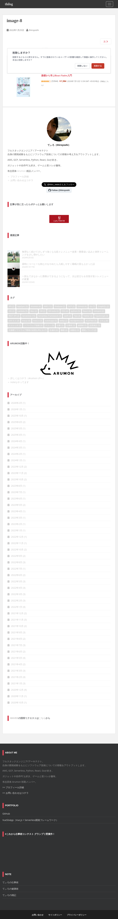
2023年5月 (16, 499)
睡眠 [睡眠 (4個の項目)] (64, 324)
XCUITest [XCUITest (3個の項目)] (91, 314)
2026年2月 (16, 397)
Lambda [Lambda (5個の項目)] (22, 305)
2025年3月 (16, 428)
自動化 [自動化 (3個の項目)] (74, 324)
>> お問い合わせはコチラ (15, 786)
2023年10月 (17, 473)
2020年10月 (17, 696)
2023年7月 (16, 486)
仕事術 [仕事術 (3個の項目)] (70, 319)
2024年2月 (16, 448)
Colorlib (61, 915)
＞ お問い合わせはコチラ (20, 180)
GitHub (6, 807)
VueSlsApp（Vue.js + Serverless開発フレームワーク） (30, 814)
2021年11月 (17, 613)
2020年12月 (17, 683)
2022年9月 (16, 550)
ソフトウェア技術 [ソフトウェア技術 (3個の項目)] (33, 319)
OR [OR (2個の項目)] (42, 305)
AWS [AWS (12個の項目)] (48, 300)
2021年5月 (16, 652)
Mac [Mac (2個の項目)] (33, 305)
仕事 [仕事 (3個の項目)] (60, 319)
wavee (14, 712)
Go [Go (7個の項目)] (92, 300)
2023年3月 (16, 511)
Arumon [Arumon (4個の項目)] (36, 300)
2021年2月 (16, 671)
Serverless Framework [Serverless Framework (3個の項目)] (49, 310)
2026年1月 (16, 403)
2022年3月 (16, 588)
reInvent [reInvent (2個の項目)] (99, 305)
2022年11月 (17, 537)
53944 (55, 81)
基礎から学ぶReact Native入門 (56, 75)
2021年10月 (17, 620)
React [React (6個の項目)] (87, 305)
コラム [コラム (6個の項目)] (103, 314)
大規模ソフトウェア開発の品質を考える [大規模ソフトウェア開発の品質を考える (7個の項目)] (28, 324)
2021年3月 (16, 664)
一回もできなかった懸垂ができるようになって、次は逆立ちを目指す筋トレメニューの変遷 (56, 273)
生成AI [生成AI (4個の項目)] (53, 324)
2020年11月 (17, 690)
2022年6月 (16, 569)
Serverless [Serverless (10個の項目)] (28, 310)
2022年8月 (16, 556)
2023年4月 (16, 505)
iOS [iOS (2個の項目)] (11, 305)
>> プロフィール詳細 (13, 781)
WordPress (81, 915)
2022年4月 (16, 581)
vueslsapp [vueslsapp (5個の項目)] (51, 314)
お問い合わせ (37, 909)
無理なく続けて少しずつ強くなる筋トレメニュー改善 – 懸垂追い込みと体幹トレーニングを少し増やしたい (58, 253)
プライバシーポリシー (76, 909)
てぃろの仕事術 (10, 876)
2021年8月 (16, 632)
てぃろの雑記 (9, 889)
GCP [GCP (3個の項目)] (71, 300)
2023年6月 (16, 492)
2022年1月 (16, 601)
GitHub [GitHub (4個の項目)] (82, 300)
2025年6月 (16, 416)
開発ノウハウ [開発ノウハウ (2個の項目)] (89, 324)
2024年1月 (16, 454)
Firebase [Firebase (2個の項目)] (60, 300)
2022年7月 (16, 562)
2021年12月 (17, 607)
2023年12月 (17, 460)
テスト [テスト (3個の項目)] (49, 319)
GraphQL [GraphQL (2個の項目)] (103, 300)
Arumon (21, 170)
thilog (9, 4)
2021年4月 (16, 658)
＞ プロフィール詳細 (18, 176)
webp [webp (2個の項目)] (64, 314)
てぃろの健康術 (10, 882)
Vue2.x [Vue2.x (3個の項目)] (37, 314)
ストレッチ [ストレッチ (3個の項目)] (15, 319)
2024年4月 (16, 435)
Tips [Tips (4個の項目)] (77, 310)
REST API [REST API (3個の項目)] (14, 310)
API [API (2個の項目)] (11, 300)
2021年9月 (16, 626)
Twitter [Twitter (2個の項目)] (87, 310)
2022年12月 (17, 530)
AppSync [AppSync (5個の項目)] (22, 300)
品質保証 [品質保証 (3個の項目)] (94, 319)
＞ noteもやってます (18, 376)
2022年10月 (17, 543)
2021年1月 (16, 677)
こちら (42, 712)
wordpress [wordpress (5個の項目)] (76, 314)
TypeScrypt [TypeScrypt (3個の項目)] (101, 310)
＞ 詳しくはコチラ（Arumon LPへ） (26, 372)
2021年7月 (16, 639)
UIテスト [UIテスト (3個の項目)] (14, 314)
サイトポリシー (55, 909)
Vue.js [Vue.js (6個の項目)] (26, 314)
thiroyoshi (34, 30)
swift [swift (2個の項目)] (67, 310)
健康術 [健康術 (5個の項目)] (82, 319)
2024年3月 (16, 441)
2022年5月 (16, 575)
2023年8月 (16, 479)
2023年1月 (16, 524)
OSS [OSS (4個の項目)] (65, 305)
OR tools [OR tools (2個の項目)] (53, 305)
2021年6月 (16, 645)
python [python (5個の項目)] (75, 305)
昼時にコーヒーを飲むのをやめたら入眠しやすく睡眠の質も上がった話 (46, 263)
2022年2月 (16, 594)
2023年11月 (17, 467)
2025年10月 (17, 409)
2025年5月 (16, 422)
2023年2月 (16, 518)
